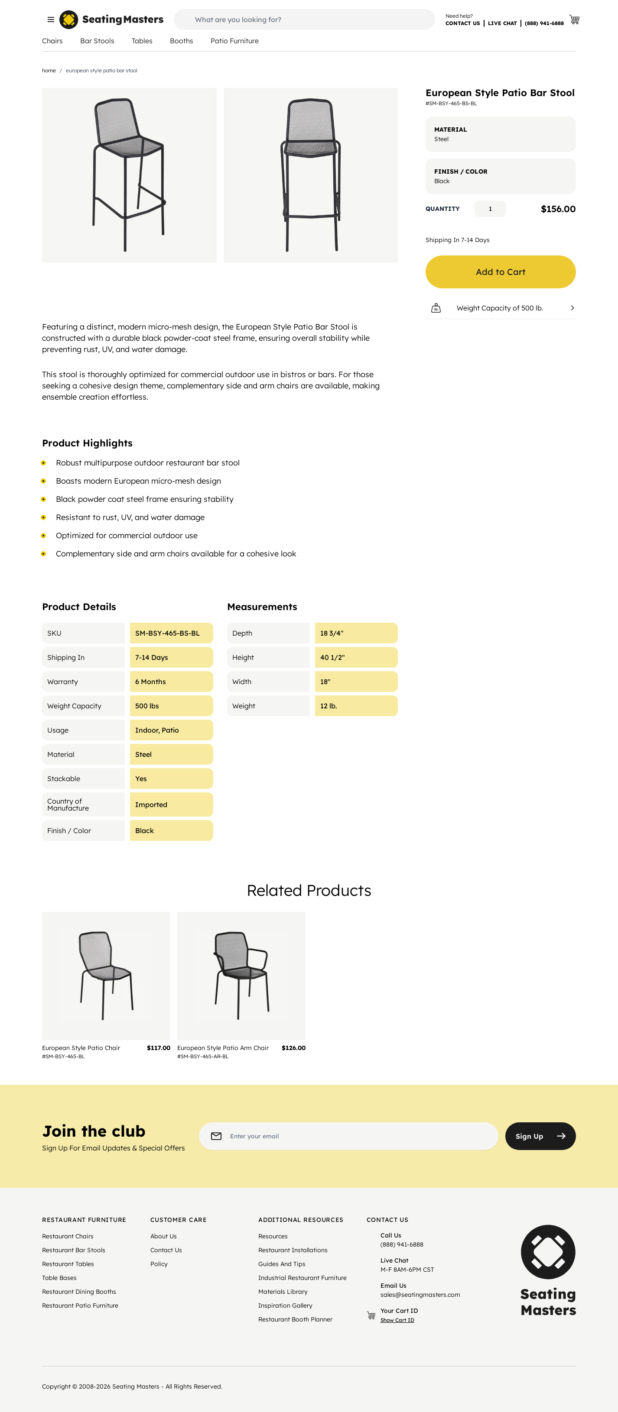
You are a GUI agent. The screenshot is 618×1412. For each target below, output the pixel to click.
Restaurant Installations (293, 1250)
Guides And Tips (282, 1264)
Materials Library (283, 1292)
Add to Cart (501, 271)
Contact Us (166, 1250)
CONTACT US (463, 23)
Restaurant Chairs (68, 1236)
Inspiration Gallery (285, 1305)
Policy (159, 1264)
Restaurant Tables (68, 1264)
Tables (142, 40)
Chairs (52, 40)
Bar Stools (97, 40)
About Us (163, 1236)
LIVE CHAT (502, 23)
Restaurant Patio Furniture (80, 1305)
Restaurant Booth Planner (295, 1319)
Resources (273, 1236)
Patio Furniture (235, 40)
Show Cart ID (397, 1320)
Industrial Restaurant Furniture (302, 1278)
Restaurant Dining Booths (79, 1292)
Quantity (443, 209)
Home (49, 70)
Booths (181, 40)
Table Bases (59, 1278)
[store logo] (111, 20)
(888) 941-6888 (544, 23)
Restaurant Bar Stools (73, 1250)
